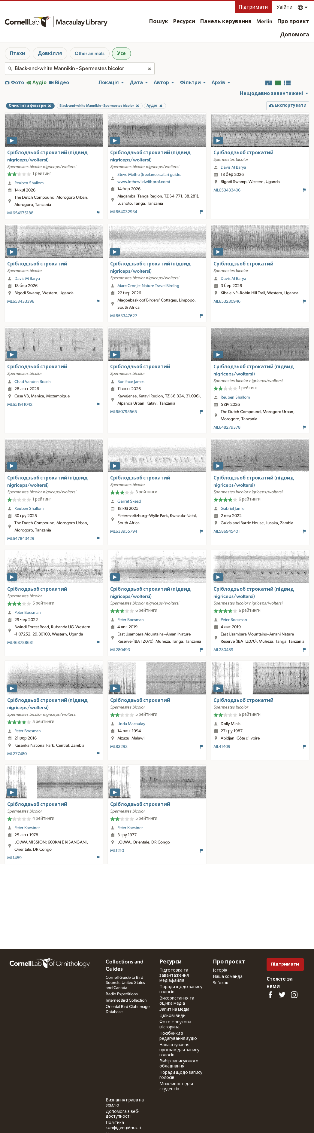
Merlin (264, 21)
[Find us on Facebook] (270, 994)
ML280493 (120, 650)
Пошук (158, 21)
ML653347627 (123, 316)
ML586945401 (226, 531)
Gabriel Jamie (232, 509)
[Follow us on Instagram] (294, 994)
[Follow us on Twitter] (282, 994)
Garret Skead (129, 501)
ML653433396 (20, 301)
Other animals (89, 53)
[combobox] (80, 69)
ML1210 (117, 851)
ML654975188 (20, 213)
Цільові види (172, 1016)
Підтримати (253, 7)
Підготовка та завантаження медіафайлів (174, 975)
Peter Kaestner (27, 828)
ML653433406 (226, 190)
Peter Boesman (27, 613)
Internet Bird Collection (126, 1000)
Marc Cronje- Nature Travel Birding (148, 286)
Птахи (17, 53)
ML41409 (221, 747)
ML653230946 (226, 301)
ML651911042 (19, 405)
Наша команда (228, 977)
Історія (220, 970)
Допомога (294, 35)
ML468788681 (20, 643)
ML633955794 (123, 531)
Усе (121, 53)
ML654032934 (123, 212)
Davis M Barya (233, 167)
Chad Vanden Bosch (32, 382)
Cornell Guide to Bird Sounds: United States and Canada (125, 982)
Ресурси (184, 21)
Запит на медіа (174, 1009)
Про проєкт (293, 21)
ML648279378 (226, 427)
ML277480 (17, 754)
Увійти (284, 7)
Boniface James (130, 382)
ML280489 (223, 650)
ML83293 (119, 747)
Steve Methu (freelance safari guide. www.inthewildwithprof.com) (149, 178)
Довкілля (50, 53)
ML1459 (14, 858)
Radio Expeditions (122, 994)
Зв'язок (220, 983)
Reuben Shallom (29, 183)
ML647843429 (20, 539)
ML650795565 (123, 412)
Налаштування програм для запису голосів (179, 1050)
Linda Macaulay (131, 724)
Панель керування (226, 21)
